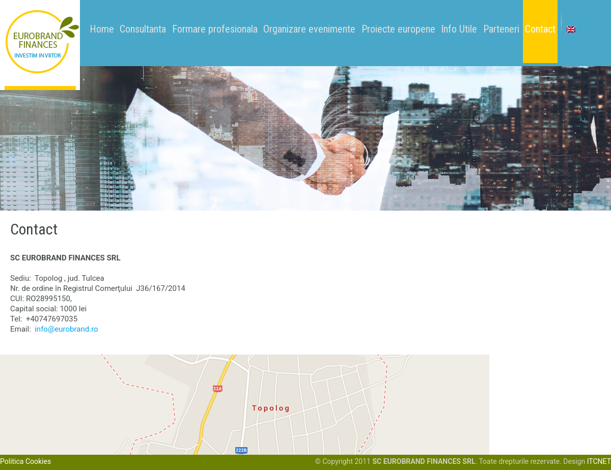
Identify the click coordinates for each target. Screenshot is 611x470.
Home (102, 29)
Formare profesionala (215, 29)
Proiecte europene (398, 29)
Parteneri (501, 29)
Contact (540, 29)
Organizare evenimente (309, 29)
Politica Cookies (25, 461)
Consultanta (143, 29)
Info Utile (459, 29)
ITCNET (599, 461)
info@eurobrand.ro (66, 329)
